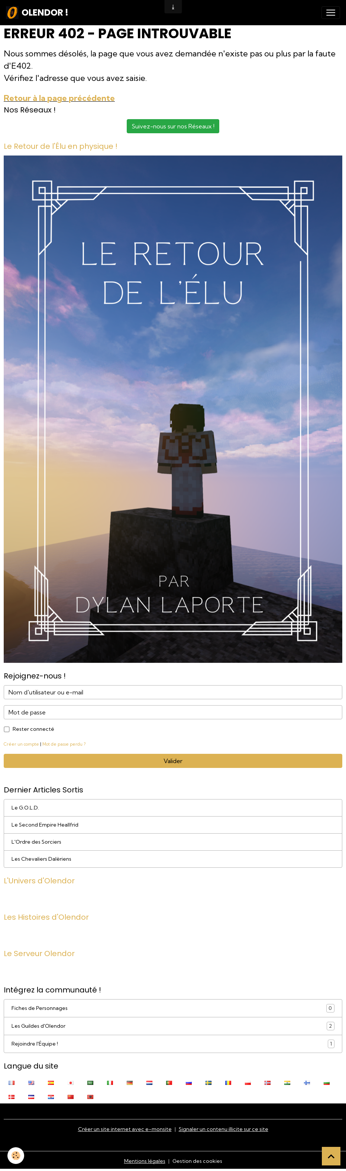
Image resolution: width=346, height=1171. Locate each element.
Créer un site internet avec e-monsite (125, 1129)
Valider (173, 761)
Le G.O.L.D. (25, 807)
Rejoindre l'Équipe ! (173, 1044)
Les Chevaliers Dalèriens (41, 859)
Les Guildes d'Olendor (173, 1026)
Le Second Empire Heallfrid (45, 824)
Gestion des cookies (197, 1161)
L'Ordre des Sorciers (36, 841)
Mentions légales (144, 1161)
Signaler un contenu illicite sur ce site (223, 1129)
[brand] (37, 12)
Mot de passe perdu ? (63, 744)
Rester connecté (33, 729)
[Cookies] (15, 1155)
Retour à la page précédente (59, 98)
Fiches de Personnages (173, 1008)
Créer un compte (21, 744)
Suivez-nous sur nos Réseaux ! (173, 126)
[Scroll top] (331, 1156)
